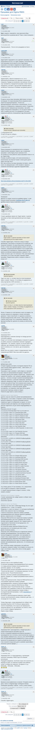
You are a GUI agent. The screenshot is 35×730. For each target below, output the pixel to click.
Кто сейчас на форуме (6, 720)
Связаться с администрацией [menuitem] (24, 725)
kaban (2, 90)
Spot (2, 38)
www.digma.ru (27, 592)
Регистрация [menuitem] (26, 6)
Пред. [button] (14, 21)
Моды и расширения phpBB (7, 729)
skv (6, 116)
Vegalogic (25, 727)
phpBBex (11, 727)
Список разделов (5, 725)
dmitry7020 (4, 50)
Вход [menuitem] (33, 6)
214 (11, 119)
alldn (6, 355)
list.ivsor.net (17, 3)
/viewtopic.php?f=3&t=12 (22, 200)
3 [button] (20, 21)
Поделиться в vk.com (14, 9)
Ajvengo (3, 69)
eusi (2, 24)
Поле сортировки (17, 706)
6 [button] (26, 21)
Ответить (4, 18)
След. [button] (29, 21)
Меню (4, 6)
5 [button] (24, 21)
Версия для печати (2, 9)
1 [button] (16, 21)
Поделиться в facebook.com (8, 9)
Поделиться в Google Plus (11, 9)
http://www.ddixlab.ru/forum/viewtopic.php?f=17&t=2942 (16, 181)
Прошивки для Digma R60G (12, 12)
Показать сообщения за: (17, 704)
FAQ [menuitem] (9, 6)
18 (10, 357)
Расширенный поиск (29, 18)
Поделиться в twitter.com (5, 9)
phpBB (18, 727)
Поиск (26, 18)
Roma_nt (3, 646)
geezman (3, 613)
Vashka (3, 325)
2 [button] (18, 21)
